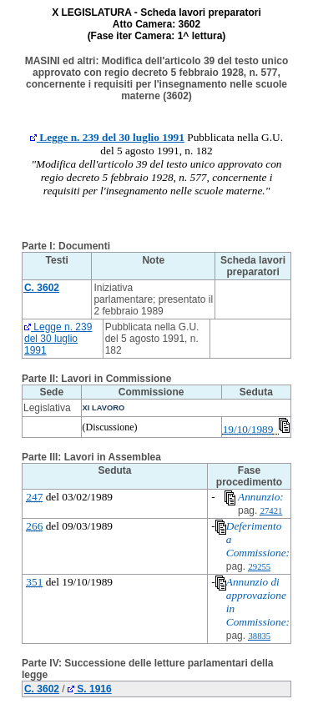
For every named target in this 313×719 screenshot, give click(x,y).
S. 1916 (90, 689)
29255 (259, 566)
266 (34, 526)
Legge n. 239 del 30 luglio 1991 (107, 137)
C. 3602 (41, 689)
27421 (271, 510)
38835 (259, 636)
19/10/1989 (248, 429)
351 (34, 582)
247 (34, 496)
